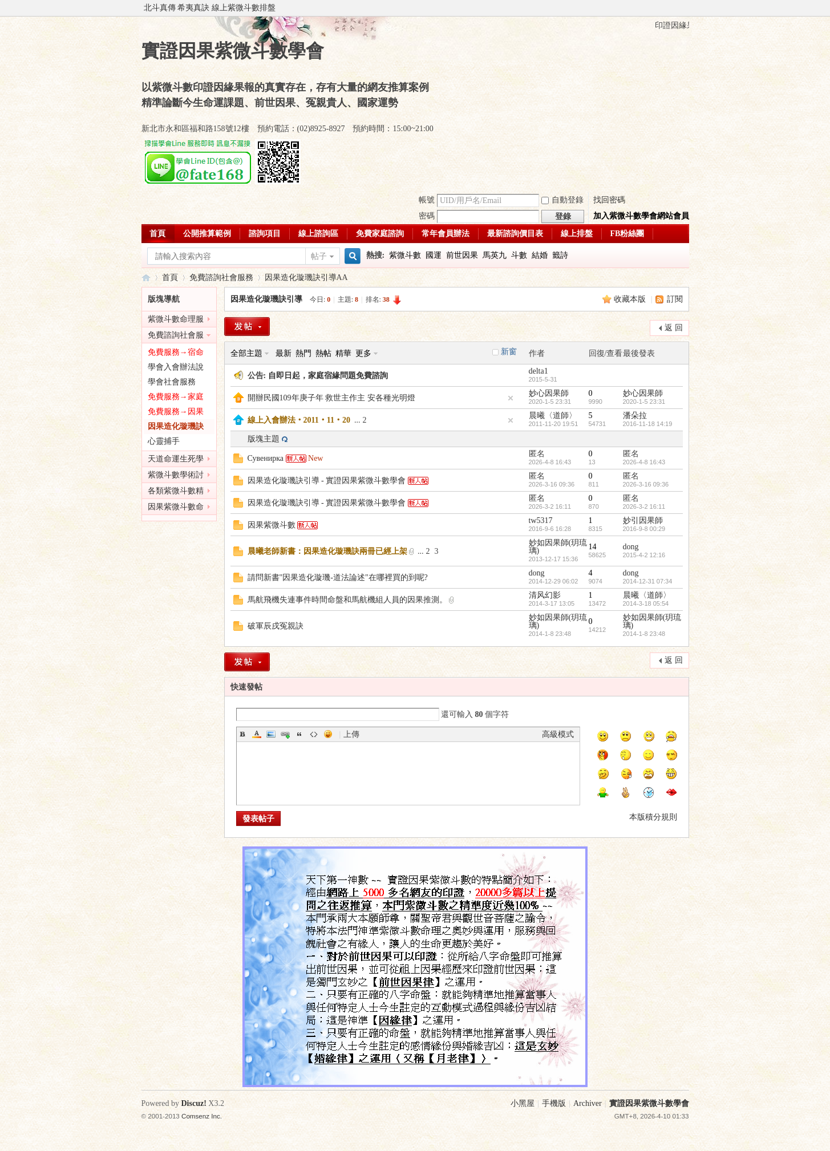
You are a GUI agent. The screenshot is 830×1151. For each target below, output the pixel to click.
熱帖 (323, 353)
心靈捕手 (164, 441)
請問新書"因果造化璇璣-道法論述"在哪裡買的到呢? (338, 577)
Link (285, 734)
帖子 (319, 256)
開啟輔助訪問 (686, 8)
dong (631, 546)
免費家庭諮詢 (380, 233)
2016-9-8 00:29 (644, 528)
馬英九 (495, 255)
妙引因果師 (643, 520)
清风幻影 (545, 595)
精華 (343, 353)
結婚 (540, 255)
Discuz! (194, 1103)
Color (256, 734)
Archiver (587, 1103)
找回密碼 (609, 200)
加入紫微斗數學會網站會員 (641, 216)
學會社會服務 (172, 382)
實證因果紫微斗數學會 (146, 277)
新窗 (509, 351)
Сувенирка (266, 458)
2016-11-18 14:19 (648, 423)
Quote (299, 734)
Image (271, 734)
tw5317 (541, 520)
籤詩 (560, 255)
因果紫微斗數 (271, 525)
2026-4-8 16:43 (644, 462)
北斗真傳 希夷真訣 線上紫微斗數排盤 (210, 7)
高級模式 (558, 734)
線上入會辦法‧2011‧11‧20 (299, 420)
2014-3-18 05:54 (646, 603)
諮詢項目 (265, 233)
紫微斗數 (405, 255)
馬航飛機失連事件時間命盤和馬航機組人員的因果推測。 (347, 599)
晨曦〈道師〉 (553, 415)
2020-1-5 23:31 (644, 401)
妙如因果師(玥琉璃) (558, 546)
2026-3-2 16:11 (644, 506)
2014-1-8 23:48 (644, 633)
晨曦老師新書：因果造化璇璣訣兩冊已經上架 (327, 551)
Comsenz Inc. (201, 1116)
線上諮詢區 (318, 233)
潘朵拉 (635, 415)
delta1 (538, 371)
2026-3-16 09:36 (646, 484)
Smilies (328, 734)
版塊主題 (264, 439)
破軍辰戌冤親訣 (275, 626)
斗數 (519, 255)
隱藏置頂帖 (510, 398)
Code (313, 734)
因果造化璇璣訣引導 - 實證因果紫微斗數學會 (327, 480)
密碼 (427, 216)
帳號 (427, 200)
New (315, 458)
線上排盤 (577, 233)
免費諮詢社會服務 (221, 277)
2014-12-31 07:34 (648, 581)
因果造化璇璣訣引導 (301, 277)
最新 (283, 353)
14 (593, 546)
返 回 (674, 327)
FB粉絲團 (627, 233)
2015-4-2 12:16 (644, 555)
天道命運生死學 (176, 459)
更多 (363, 353)
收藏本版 (631, 299)
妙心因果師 (549, 393)
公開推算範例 (207, 233)
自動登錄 (562, 200)
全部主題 (246, 353)
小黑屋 (523, 1103)
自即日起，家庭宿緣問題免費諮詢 (328, 375)
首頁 (157, 233)
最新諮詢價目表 (515, 233)
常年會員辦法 (445, 233)
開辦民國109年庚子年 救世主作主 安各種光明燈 (331, 398)
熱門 (303, 353)
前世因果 (462, 255)
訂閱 (675, 299)
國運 (434, 255)
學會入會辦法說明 (176, 369)
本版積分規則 (653, 817)
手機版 (554, 1103)
